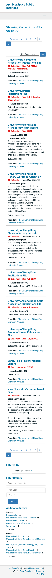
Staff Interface (15, 568)
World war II (11, 526)
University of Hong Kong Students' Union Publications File (25, 332)
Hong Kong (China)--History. (18, 523)
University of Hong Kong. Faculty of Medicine (25, 539)
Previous (12, 39)
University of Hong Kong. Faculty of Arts (23, 553)
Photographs (12, 515)
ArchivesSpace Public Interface (20, 6)
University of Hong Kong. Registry (21, 550)
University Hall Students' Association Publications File (24, 61)
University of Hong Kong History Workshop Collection (24, 175)
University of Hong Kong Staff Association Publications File (25, 302)
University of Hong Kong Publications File (22, 274)
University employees (15, 520)
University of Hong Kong (17, 536)
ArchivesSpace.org (34, 568)
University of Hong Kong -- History (21, 518)
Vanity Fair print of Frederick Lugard (24, 362)
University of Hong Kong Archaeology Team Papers (23, 126)
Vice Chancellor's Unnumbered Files (26, 390)
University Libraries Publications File (19, 92)
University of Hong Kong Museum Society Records (22, 231)
